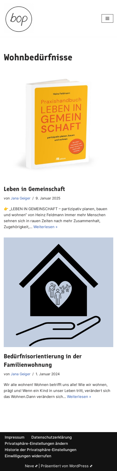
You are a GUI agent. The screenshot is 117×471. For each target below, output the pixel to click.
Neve (31, 466)
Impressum (14, 437)
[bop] (19, 18)
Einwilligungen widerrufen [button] (28, 456)
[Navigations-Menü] (107, 18)
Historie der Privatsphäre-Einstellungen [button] (40, 449)
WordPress (80, 466)
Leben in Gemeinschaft (34, 188)
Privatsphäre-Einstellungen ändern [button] (36, 443)
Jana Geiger (20, 198)
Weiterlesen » (45, 226)
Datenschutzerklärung (51, 437)
